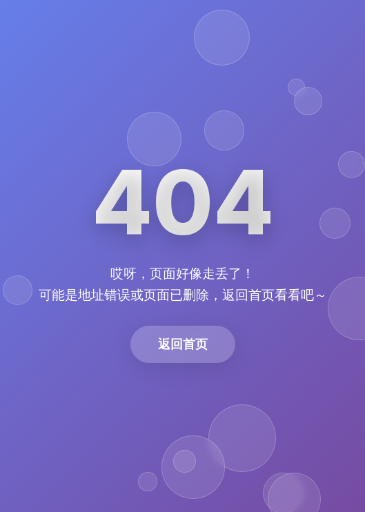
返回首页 (183, 344)
